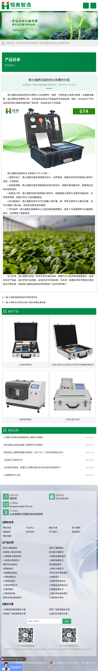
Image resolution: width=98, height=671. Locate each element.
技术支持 (25, 43)
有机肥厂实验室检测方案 (14, 614)
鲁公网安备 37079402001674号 (63, 663)
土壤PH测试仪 (9, 577)
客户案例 (76, 528)
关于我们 (53, 532)
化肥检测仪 (8, 569)
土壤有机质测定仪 (11, 560)
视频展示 (7, 532)
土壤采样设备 (9, 593)
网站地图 (7, 536)
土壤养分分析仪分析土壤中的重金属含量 (27, 302)
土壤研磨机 (8, 589)
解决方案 (53, 528)
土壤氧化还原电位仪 (58, 585)
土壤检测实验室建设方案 (14, 609)
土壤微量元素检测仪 (12, 556)
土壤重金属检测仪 (57, 556)
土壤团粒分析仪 (56, 597)
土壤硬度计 (54, 577)
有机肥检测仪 (55, 564)
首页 (18, 43)
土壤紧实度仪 (9, 581)
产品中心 (30, 528)
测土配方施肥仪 (56, 552)
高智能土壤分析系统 (12, 552)
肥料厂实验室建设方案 (59, 609)
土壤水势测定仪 (10, 585)
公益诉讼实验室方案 (58, 614)
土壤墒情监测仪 (10, 573)
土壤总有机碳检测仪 (58, 593)
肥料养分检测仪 (10, 564)
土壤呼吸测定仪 (56, 560)
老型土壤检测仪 (56, 548)
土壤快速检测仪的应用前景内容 (23, 297)
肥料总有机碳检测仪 (12, 597)
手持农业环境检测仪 (58, 573)
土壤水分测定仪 (56, 569)
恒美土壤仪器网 (40, 85)
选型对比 (35, 43)
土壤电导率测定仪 (57, 581)
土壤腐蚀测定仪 (56, 589)
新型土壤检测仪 (10, 548)
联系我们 (76, 532)
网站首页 (7, 528)
